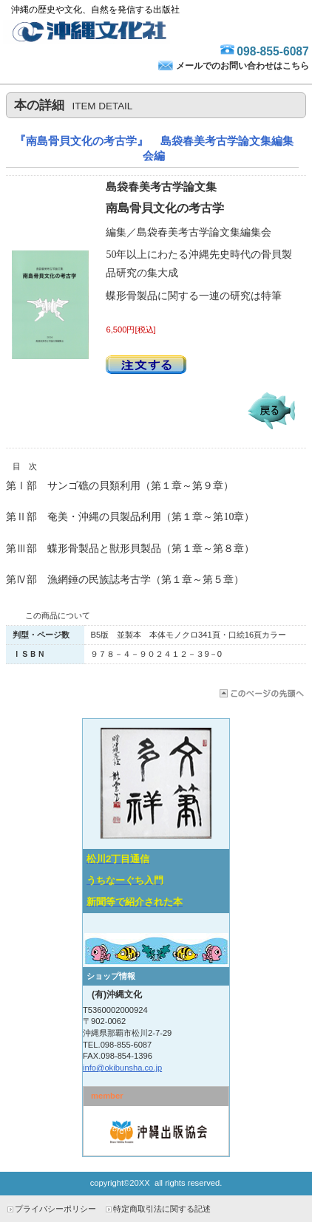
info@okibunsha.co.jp (122, 1067)
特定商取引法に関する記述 (162, 1208)
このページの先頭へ (260, 693)
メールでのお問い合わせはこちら (242, 66)
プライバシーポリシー (55, 1208)
